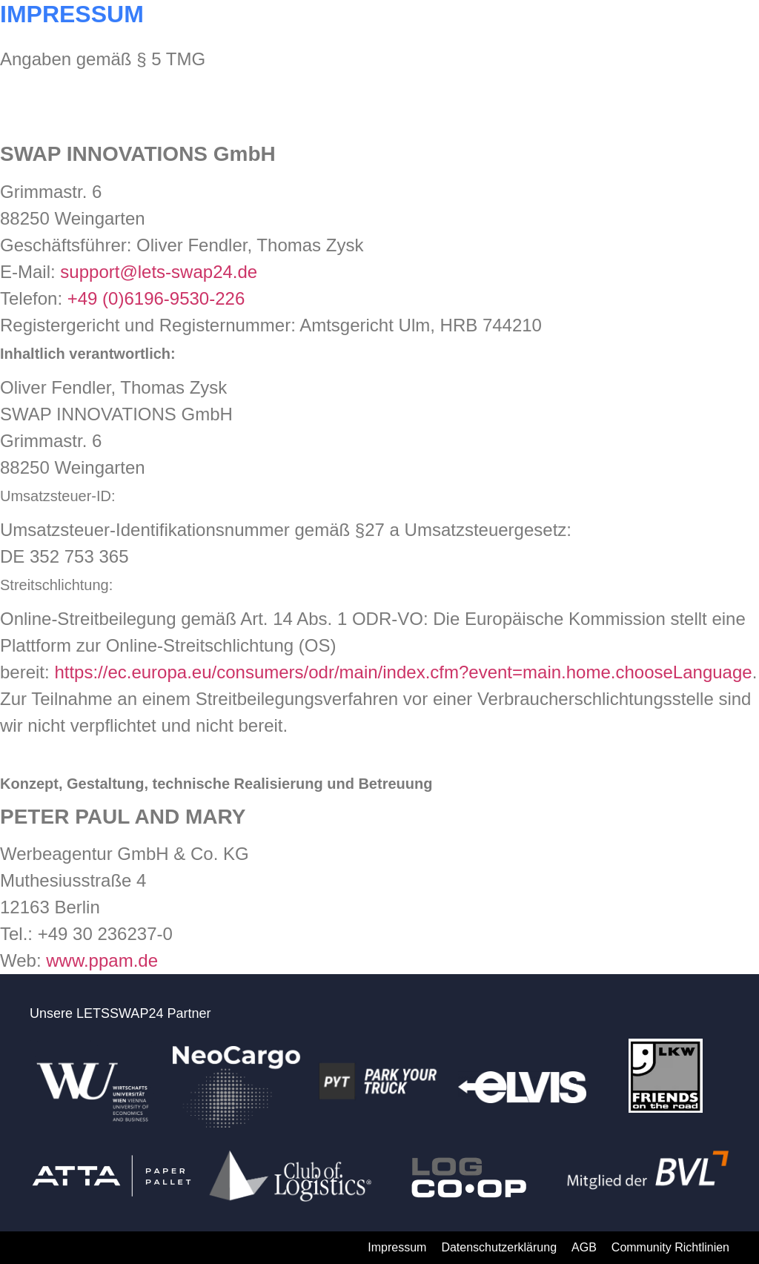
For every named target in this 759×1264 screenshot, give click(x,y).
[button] (717, 28)
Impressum (397, 1247)
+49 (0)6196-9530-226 (156, 298)
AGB (584, 1247)
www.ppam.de (102, 960)
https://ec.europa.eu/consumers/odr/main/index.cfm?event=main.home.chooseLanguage (403, 672)
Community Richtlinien (670, 1247)
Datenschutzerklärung (499, 1247)
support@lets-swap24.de (158, 272)
